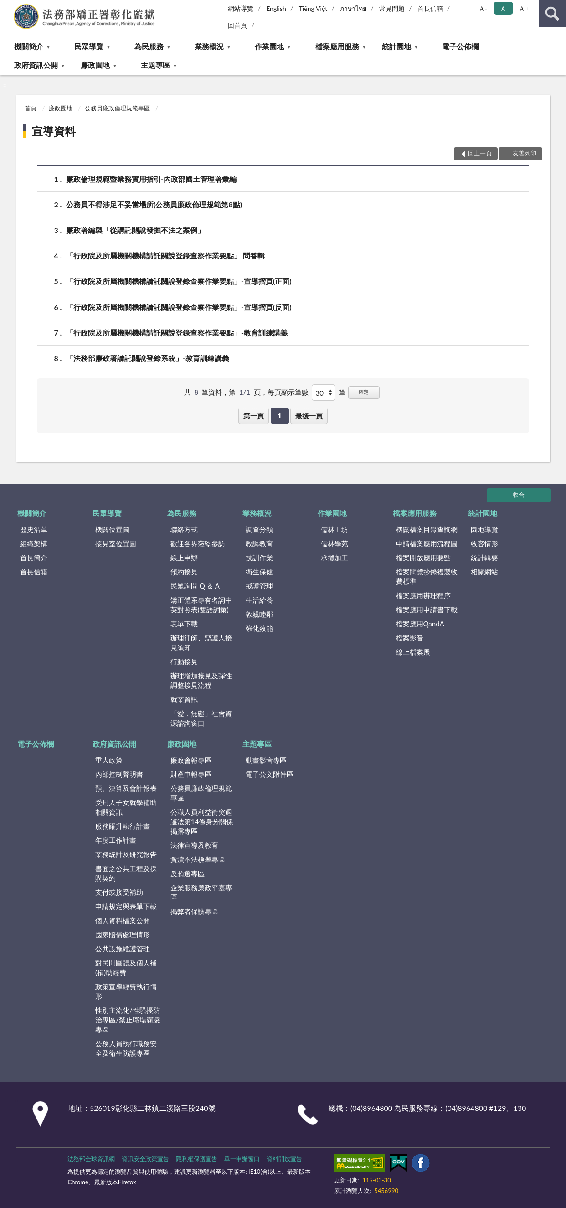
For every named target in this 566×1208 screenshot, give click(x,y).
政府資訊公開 (36, 65)
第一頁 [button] (253, 416)
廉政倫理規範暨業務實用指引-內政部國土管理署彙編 (151, 179)
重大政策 (109, 760)
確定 (364, 392)
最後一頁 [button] (309, 416)
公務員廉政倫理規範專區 (117, 108)
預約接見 (184, 572)
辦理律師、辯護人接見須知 (201, 642)
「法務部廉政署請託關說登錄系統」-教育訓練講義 (147, 358)
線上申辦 (184, 557)
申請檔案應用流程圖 (427, 543)
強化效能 (259, 628)
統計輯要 (484, 557)
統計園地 (396, 46)
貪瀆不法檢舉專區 (197, 859)
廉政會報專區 (190, 760)
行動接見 (184, 661)
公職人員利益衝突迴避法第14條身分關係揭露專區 (201, 821)
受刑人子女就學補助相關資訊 (126, 807)
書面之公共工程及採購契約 (126, 873)
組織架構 (33, 543)
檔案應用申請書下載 (427, 609)
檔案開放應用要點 (423, 557)
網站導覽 (240, 8)
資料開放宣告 (284, 1158)
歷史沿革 (33, 529)
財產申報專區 (190, 774)
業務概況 (209, 46)
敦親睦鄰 (259, 614)
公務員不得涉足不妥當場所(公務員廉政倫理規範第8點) (154, 204)
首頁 (30, 108)
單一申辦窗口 (242, 1158)
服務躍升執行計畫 (122, 826)
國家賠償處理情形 (122, 934)
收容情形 (484, 543)
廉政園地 (95, 65)
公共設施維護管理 (122, 949)
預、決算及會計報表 (126, 788)
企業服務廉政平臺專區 (201, 892)
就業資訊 (184, 699)
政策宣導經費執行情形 (126, 991)
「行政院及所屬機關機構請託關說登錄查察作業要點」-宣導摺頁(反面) (179, 307)
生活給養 (259, 600)
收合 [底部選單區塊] (519, 494)
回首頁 (237, 25)
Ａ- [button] (483, 8)
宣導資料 (54, 131)
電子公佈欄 (460, 46)
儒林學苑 (334, 543)
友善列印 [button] (524, 153)
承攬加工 (334, 557)
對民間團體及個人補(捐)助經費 (126, 967)
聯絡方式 (184, 529)
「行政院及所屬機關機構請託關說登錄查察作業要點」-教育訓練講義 (177, 332)
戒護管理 (259, 586)
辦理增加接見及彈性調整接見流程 (201, 680)
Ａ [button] (503, 8)
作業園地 (269, 46)
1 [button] (280, 416)
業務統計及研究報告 (126, 854)
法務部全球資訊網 (91, 1158)
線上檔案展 (413, 652)
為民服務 (149, 46)
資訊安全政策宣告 (145, 1158)
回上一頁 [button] (480, 153)
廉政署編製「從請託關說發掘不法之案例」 (135, 230)
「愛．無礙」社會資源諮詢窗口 (201, 718)
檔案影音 (409, 638)
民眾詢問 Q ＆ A (195, 586)
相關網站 (484, 572)
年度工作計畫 (115, 840)
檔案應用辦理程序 (423, 595)
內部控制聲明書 (119, 774)
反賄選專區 (187, 873)
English (276, 8)
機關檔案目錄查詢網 (427, 529)
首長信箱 (430, 8)
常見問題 (392, 8)
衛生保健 (259, 572)
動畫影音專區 (266, 760)
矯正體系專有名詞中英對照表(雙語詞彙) (201, 605)
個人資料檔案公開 (122, 920)
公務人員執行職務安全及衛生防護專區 (126, 1048)
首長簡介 (33, 557)
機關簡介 (28, 46)
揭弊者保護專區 (194, 911)
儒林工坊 (334, 529)
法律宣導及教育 (194, 845)
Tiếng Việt (313, 8)
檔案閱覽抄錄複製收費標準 (427, 576)
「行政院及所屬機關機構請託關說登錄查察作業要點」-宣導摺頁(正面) (179, 281)
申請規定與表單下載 (126, 906)
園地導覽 (484, 529)
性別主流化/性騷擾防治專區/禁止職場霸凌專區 (127, 1019)
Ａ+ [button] (524, 8)
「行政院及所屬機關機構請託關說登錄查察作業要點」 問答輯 (165, 255)
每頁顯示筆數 (288, 392)
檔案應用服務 (337, 46)
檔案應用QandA (420, 623)
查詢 (552, 13)
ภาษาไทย (353, 8)
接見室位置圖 (115, 543)
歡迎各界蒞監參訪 (197, 543)
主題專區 (155, 65)
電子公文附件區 (269, 774)
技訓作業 (259, 557)
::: (7, 6)
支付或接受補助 (119, 892)
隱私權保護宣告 (196, 1158)
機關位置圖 (112, 529)
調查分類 (259, 529)
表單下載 (184, 623)
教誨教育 (259, 543)
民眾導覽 (88, 46)
